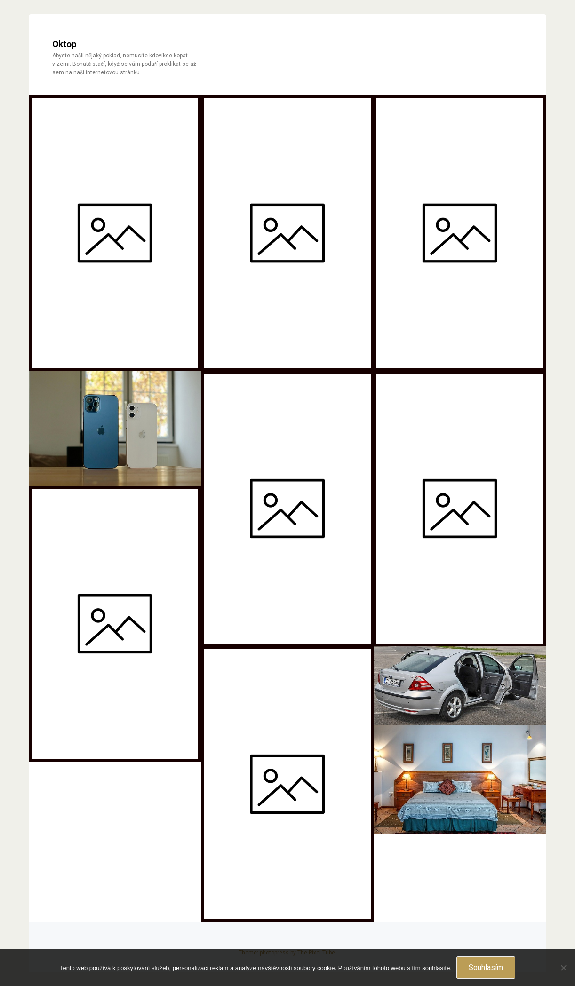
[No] (563, 967)
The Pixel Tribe (316, 952)
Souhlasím (486, 967)
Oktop (64, 44)
